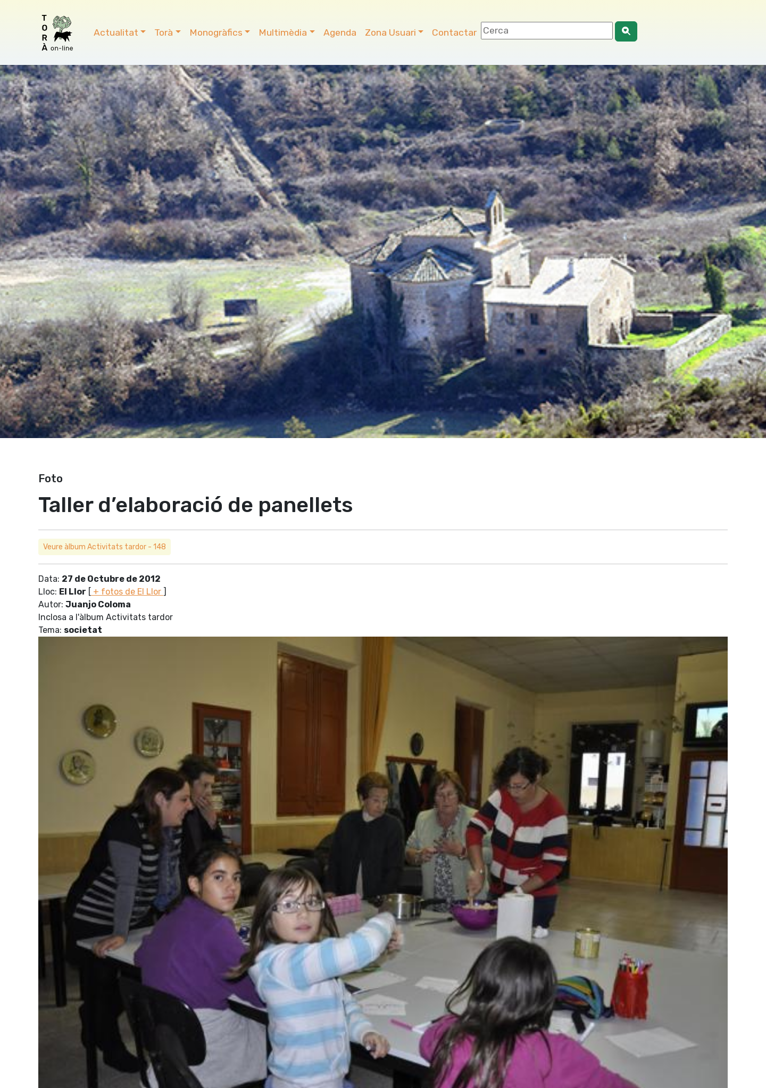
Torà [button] (163, 32)
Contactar (454, 32)
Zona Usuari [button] (390, 32)
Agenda (339, 32)
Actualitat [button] (116, 32)
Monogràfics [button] (216, 32)
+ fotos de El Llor (127, 592)
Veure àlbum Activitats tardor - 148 (104, 546)
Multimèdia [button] (283, 32)
